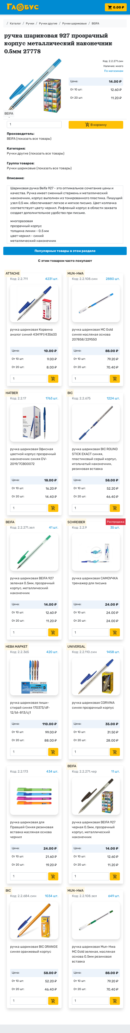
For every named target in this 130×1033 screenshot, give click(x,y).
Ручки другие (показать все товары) (35, 153)
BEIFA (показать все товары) (29, 139)
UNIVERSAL (76, 647)
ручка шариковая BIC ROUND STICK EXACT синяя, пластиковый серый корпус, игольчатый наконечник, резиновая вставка (95, 459)
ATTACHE (13, 273)
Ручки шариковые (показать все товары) (39, 168)
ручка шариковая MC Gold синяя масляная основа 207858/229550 (92, 334)
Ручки (30, 23)
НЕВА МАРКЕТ (17, 647)
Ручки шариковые (74, 23)
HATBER (12, 393)
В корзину (96, 124)
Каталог (15, 23)
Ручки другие (48, 23)
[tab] (65, 251)
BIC (70, 393)
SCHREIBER (76, 522)
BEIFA (95, 23)
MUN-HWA (75, 273)
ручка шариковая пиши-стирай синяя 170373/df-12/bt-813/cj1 (30, 708)
